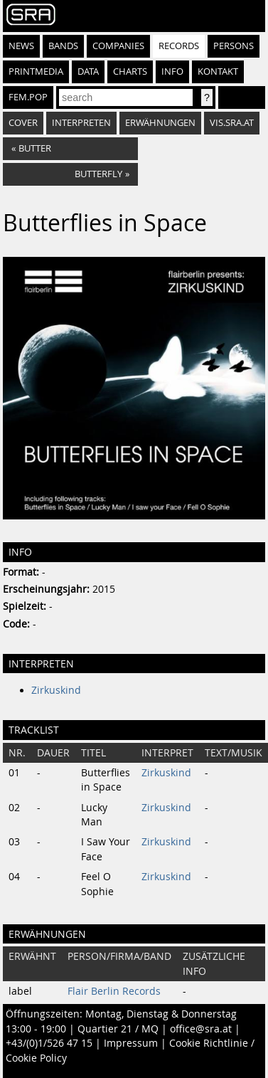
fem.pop (28, 97)
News (21, 46)
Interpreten (81, 123)
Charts (130, 71)
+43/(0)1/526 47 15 (49, 1043)
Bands (63, 46)
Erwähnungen (160, 123)
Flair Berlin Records (114, 991)
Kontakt (218, 71)
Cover (23, 123)
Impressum (131, 1043)
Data (88, 71)
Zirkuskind (56, 690)
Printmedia (36, 71)
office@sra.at (201, 1028)
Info (172, 71)
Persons (233, 46)
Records (179, 46)
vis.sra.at (232, 123)
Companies (118, 46)
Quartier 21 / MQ (118, 1028)
